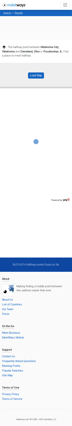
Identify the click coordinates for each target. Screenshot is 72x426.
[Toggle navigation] (65, 5)
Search (7, 13)
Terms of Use (10, 387)
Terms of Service (12, 399)
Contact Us (8, 356)
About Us (7, 299)
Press (5, 314)
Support (7, 349)
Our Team (7, 309)
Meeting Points (11, 365)
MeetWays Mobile (13, 337)
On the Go (8, 326)
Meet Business (11, 332)
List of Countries (12, 304)
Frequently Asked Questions (19, 361)
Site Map (7, 375)
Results (19, 13)
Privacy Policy (10, 394)
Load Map (36, 75)
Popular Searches (12, 370)
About (5, 278)
